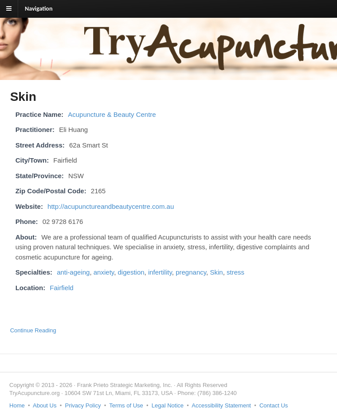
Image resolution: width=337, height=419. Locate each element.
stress (235, 272)
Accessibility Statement (221, 405)
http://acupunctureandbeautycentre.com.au (110, 206)
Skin (216, 272)
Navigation (38, 8)
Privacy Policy (83, 405)
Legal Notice (168, 405)
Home (17, 405)
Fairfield (61, 287)
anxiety (104, 272)
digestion (131, 272)
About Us (44, 405)
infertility (160, 272)
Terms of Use (126, 405)
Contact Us (273, 405)
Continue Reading (33, 330)
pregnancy (191, 272)
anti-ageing (73, 272)
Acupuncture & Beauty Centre (112, 114)
